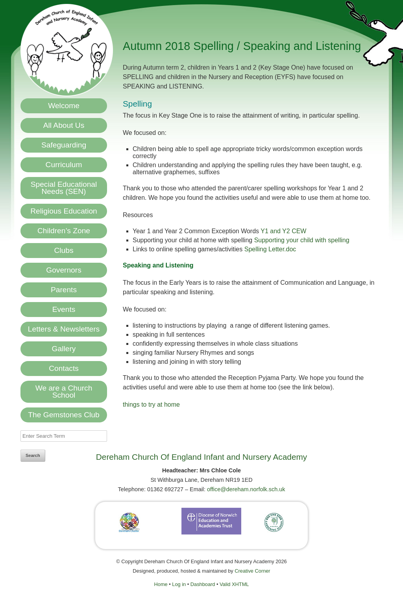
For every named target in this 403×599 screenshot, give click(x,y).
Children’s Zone (63, 231)
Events (64, 309)
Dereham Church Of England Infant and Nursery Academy (201, 456)
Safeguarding (63, 145)
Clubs (63, 250)
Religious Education (63, 211)
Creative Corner (252, 571)
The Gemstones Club (63, 415)
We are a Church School (63, 391)
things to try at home (151, 404)
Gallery (64, 349)
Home (161, 584)
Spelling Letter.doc (270, 249)
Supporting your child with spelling (301, 240)
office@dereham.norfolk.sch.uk (246, 489)
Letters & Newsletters (64, 329)
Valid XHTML (234, 584)
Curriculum (64, 164)
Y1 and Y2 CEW (283, 231)
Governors (63, 270)
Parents (64, 290)
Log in (179, 584)
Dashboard (202, 584)
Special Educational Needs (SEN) (64, 187)
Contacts (64, 368)
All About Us (64, 125)
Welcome (63, 105)
